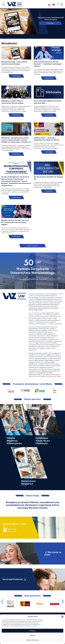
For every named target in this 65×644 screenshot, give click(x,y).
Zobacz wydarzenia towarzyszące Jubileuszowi (32, 279)
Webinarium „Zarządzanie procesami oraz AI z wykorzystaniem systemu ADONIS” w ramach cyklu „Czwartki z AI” (16, 140)
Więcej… (59, 376)
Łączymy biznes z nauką (14, 524)
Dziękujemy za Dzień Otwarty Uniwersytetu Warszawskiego (12, 102)
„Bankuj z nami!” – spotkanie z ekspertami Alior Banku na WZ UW (46, 139)
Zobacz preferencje (32, 640)
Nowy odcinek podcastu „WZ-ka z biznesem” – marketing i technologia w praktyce (48, 64)
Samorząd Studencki (14, 579)
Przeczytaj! (50, 23)
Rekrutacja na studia (52, 553)
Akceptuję (32, 631)
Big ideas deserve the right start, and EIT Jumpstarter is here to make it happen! (15, 222)
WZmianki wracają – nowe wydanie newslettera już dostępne (14, 63)
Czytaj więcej (16, 76)
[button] (62, 616)
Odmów (32, 635)
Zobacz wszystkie (32, 245)
